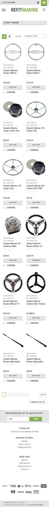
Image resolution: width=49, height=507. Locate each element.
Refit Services (25, 463)
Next (44, 394)
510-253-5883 (8, 2)
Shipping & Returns (24, 447)
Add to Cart (13, 87)
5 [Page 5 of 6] (22, 395)
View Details (36, 260)
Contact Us (25, 469)
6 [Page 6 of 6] (27, 395)
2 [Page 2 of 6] (8, 395)
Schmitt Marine (8, 65)
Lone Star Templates (36, 505)
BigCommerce (16, 505)
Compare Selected (37, 402)
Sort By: (18, 36)
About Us (24, 460)
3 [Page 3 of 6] (13, 395)
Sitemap (21, 502)
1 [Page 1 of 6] (4, 395)
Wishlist (24, 441)
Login (21, 444)
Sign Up (27, 444)
